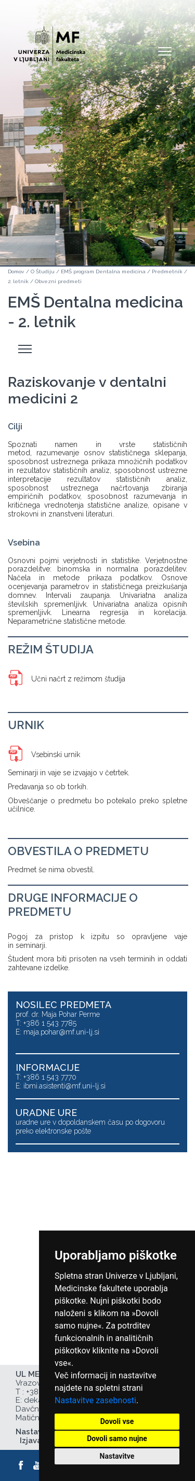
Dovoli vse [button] (117, 1421)
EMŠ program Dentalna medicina (103, 271)
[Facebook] (21, 1465)
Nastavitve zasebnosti (95, 1400)
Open (164, 51)
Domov (16, 271)
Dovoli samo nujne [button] (117, 1438)
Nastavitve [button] (117, 1456)
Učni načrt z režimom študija (78, 679)
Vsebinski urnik (55, 754)
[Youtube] (38, 1465)
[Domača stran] (49, 42)
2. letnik (18, 281)
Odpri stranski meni (26, 349)
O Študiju (43, 271)
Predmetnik (167, 271)
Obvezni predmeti (58, 281)
